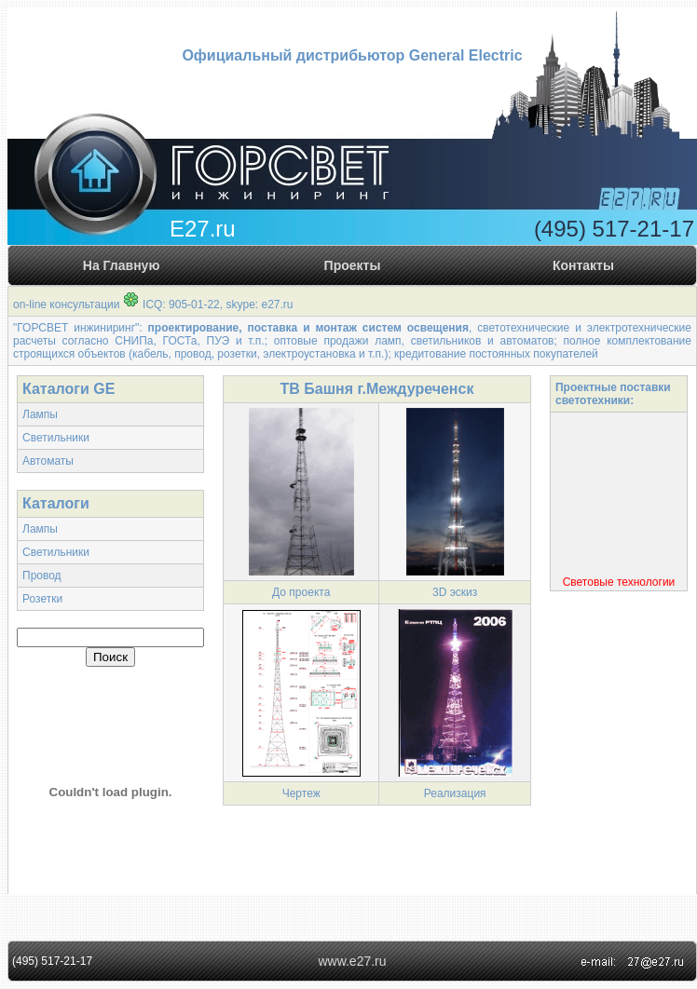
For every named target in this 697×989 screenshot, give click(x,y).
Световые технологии (619, 582)
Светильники (55, 437)
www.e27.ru (352, 961)
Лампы (40, 414)
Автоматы (48, 460)
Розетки (42, 598)
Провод (42, 575)
